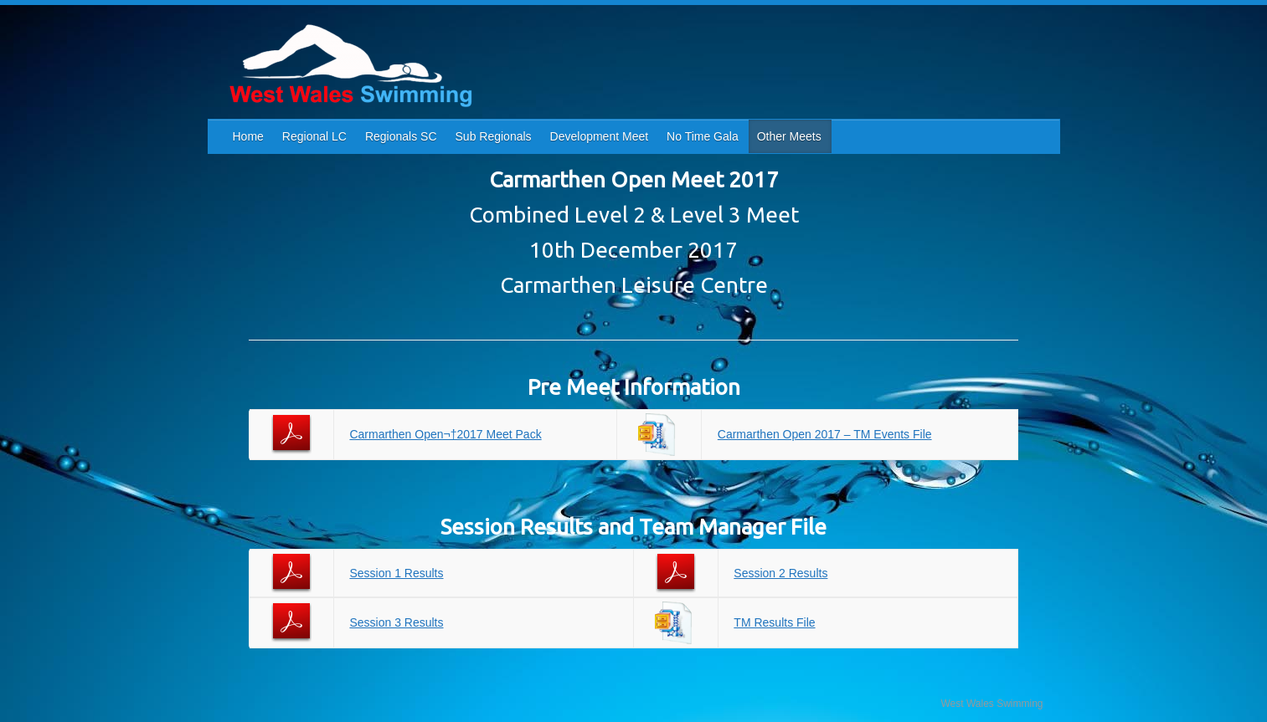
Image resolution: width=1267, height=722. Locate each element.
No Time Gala (703, 136)
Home (248, 136)
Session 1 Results (396, 573)
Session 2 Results (780, 573)
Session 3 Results (396, 622)
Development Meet (599, 136)
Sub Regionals (494, 136)
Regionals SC (401, 136)
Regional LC (314, 136)
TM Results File (774, 622)
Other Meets (789, 136)
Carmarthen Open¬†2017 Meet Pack (445, 434)
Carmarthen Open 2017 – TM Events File (825, 434)
